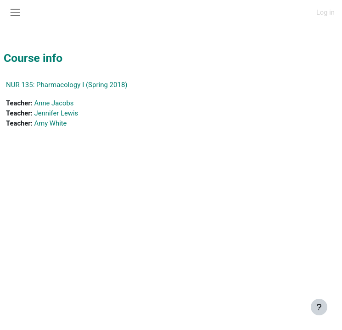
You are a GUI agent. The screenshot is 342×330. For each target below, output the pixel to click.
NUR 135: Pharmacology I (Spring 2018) (67, 85)
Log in (325, 12)
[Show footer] (319, 307)
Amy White (50, 123)
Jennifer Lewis (56, 113)
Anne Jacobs (54, 103)
